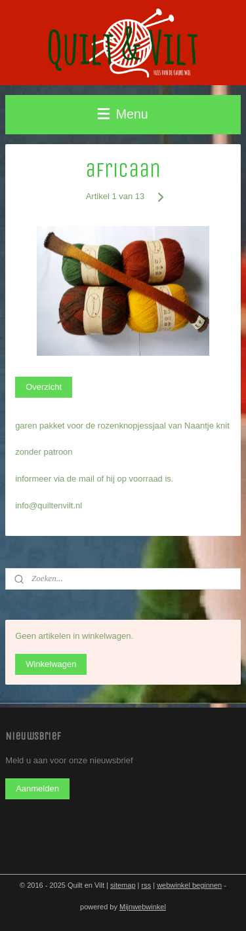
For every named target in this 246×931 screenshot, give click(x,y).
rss (147, 885)
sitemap (123, 885)
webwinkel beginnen (189, 885)
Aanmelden (37, 788)
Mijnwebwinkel (142, 907)
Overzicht (44, 387)
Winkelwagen (51, 664)
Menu (123, 114)
